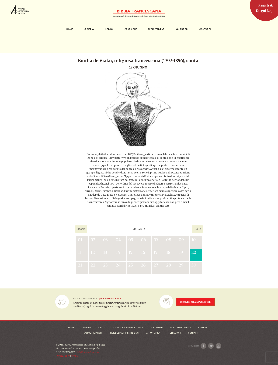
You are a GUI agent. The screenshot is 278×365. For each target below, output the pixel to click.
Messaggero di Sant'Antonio (20, 9)
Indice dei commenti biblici (124, 332)
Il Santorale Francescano (128, 327)
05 (130, 239)
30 (193, 265)
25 (130, 265)
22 (93, 265)
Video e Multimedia (180, 327)
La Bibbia (86, 327)
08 (168, 239)
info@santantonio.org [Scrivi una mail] (88, 352)
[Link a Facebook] (203, 346)
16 (143, 252)
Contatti (193, 332)
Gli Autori (175, 332)
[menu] (130, 29)
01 (80, 239)
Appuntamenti (154, 332)
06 (143, 239)
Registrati (265, 5)
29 (181, 265)
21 (80, 265)
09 (181, 239)
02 (93, 239)
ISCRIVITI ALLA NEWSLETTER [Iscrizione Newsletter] (195, 302)
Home (71, 327)
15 (130, 252)
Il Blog (102, 327)
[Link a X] (211, 346)
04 (118, 239)
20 (193, 252)
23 (105, 265)
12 (93, 252)
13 (105, 252)
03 (105, 239)
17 (156, 252)
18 (168, 252)
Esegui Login (266, 11)
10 (193, 239)
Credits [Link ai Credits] (74, 355)
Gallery (202, 327)
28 (168, 265)
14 (118, 252)
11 (80, 252)
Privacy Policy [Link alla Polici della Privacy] (63, 355)
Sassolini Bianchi (93, 332)
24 (118, 265)
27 (156, 265)
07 (156, 239)
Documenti (156, 327)
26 (143, 265)
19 (181, 252)
